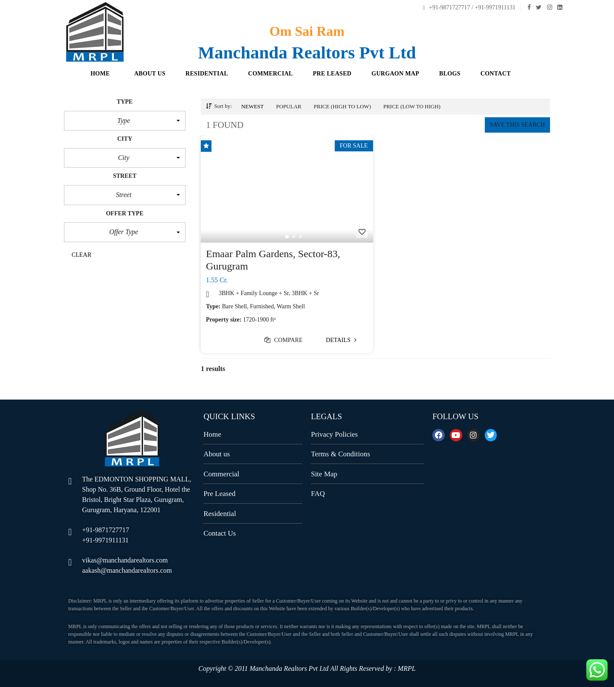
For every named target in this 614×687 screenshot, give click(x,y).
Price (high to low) (342, 106)
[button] (124, 120)
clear (81, 255)
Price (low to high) (411, 106)
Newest (252, 106)
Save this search (517, 125)
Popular (288, 106)
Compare (283, 340)
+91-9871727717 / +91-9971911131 (469, 7)
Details (341, 340)
